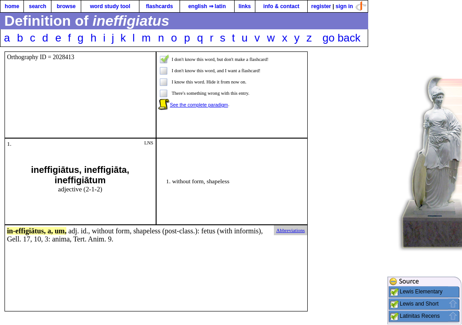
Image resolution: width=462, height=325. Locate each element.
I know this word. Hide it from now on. (208, 81)
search (37, 6)
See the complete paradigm (199, 104)
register (321, 6)
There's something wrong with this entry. (210, 93)
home (12, 6)
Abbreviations (290, 230)
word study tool (110, 6)
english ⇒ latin (207, 6)
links (245, 6)
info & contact (281, 6)
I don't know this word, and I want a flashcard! (215, 70)
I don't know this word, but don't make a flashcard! (219, 59)
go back (341, 38)
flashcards (159, 6)
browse (66, 6)
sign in (344, 6)
